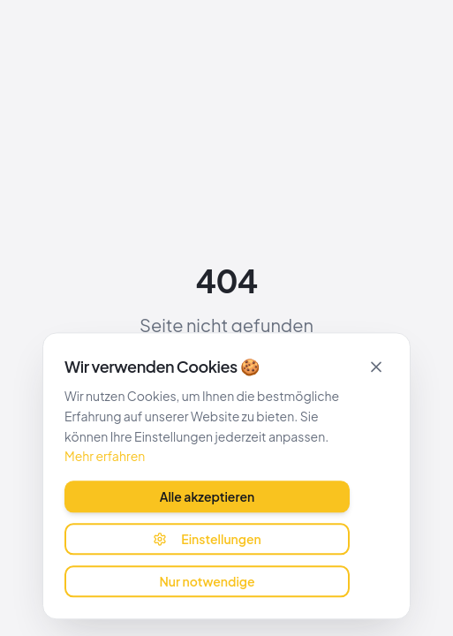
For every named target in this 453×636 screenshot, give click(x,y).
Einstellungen (207, 538)
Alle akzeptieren (207, 496)
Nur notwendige (206, 580)
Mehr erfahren (104, 456)
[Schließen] (376, 365)
